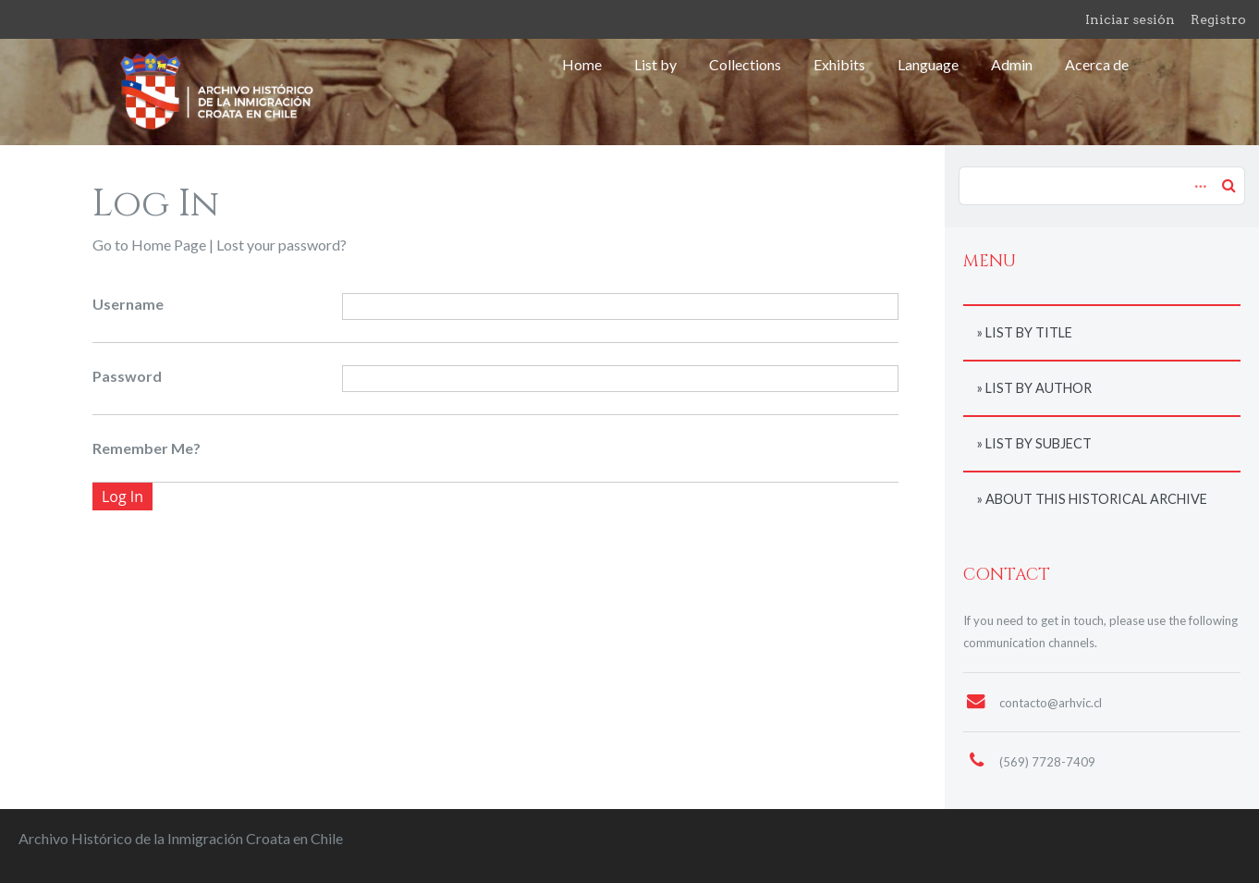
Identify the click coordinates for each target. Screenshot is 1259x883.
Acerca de (1097, 64)
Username (128, 304)
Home (582, 64)
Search (1228, 185)
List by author (1038, 388)
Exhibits (839, 64)
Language (928, 64)
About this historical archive (1096, 499)
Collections (745, 64)
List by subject (1038, 443)
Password (127, 376)
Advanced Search (1198, 176)
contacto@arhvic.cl (1050, 702)
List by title (1028, 332)
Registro (1218, 19)
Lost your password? (281, 244)
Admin (1012, 64)
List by (655, 64)
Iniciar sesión (1130, 19)
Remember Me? (146, 448)
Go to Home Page (149, 244)
